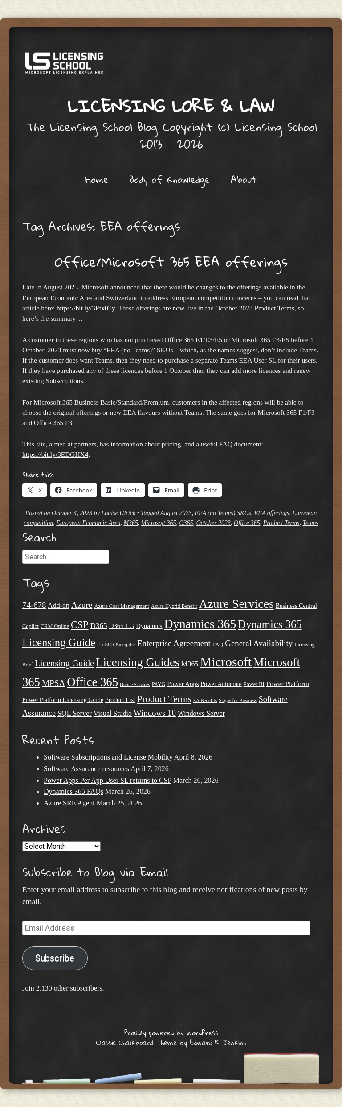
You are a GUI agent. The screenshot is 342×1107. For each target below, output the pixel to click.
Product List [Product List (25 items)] (120, 700)
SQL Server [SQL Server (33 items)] (74, 713)
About (244, 179)
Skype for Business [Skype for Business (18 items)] (238, 700)
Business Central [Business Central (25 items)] (296, 606)
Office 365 (247, 523)
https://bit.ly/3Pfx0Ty (86, 308)
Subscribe (54, 958)
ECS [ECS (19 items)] (109, 644)
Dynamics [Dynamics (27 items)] (149, 625)
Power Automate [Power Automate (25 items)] (220, 684)
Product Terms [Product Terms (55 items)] (164, 699)
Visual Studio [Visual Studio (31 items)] (113, 713)
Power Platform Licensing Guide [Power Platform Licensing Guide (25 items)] (62, 700)
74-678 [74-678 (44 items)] (34, 605)
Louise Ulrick (119, 513)
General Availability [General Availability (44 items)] (259, 643)
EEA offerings (271, 513)
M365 (130, 523)
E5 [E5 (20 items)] (100, 644)
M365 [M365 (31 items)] (189, 664)
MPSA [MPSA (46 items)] (53, 683)
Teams (310, 523)
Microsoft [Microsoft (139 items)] (226, 662)
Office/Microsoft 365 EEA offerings (171, 261)
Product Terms (281, 523)
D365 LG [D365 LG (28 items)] (121, 625)
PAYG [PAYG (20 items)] (158, 684)
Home (97, 179)
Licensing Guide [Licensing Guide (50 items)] (64, 663)
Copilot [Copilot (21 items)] (30, 626)
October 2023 (213, 523)
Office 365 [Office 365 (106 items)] (92, 682)
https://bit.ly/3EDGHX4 (55, 454)
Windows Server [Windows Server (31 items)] (201, 713)
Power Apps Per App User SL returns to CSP (107, 780)
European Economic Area (88, 523)
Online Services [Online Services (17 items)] (135, 684)
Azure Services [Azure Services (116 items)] (236, 604)
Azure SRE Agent (69, 803)
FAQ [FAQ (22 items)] (218, 644)
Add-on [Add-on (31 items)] (58, 605)
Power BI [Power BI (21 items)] (254, 684)
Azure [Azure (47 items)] (82, 605)
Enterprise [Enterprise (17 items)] (125, 644)
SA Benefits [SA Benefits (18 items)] (205, 700)
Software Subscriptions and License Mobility (108, 757)
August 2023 (175, 513)
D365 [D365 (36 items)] (98, 625)
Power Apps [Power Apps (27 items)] (183, 683)
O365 (186, 523)
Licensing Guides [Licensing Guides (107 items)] (137, 662)
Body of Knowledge (169, 179)
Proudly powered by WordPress (171, 1032)
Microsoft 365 (158, 523)
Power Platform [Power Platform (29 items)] (287, 683)
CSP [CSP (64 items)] (79, 624)
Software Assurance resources (86, 768)
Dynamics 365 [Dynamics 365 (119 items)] (200, 624)
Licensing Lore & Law (171, 106)
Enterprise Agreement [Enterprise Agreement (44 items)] (174, 643)
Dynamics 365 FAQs (73, 791)
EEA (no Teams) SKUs (223, 513)
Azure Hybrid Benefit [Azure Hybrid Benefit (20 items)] (174, 606)
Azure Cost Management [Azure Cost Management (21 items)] (121, 606)
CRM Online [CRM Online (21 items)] (55, 626)
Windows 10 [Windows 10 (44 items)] (155, 713)
